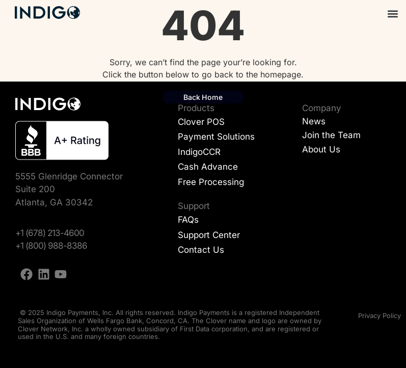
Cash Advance (208, 167)
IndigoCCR (199, 152)
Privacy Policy (379, 315)
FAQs (188, 220)
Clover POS (201, 122)
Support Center (209, 235)
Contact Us (201, 250)
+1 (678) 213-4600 (49, 233)
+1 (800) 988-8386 (51, 246)
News (314, 121)
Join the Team (331, 135)
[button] (392, 13)
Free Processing (211, 182)
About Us (321, 149)
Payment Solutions (216, 137)
